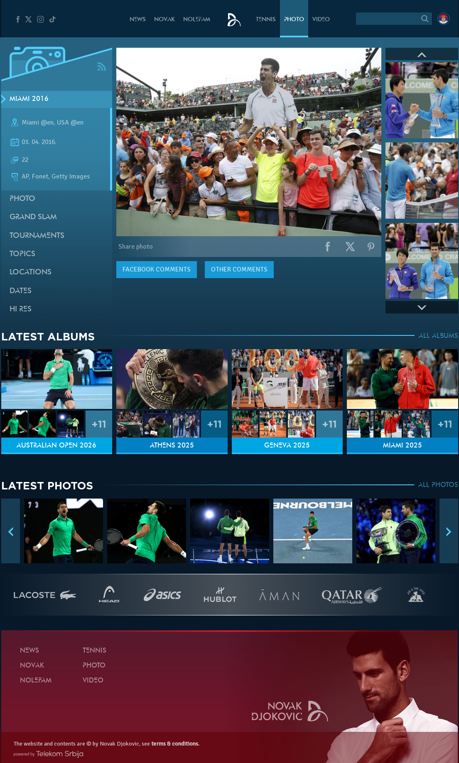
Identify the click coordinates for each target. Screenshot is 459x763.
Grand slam (33, 217)
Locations (31, 272)
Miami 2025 (402, 446)
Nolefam (196, 20)
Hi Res (21, 309)
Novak (164, 20)
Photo (294, 20)
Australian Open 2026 (56, 446)
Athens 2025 (172, 446)
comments (157, 269)
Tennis (266, 20)
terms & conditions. (175, 743)
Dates (21, 291)
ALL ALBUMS (438, 336)
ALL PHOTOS (438, 485)
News (138, 20)
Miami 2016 (29, 99)
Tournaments (37, 236)
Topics (22, 254)
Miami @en (38, 122)
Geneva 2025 (287, 446)
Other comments (239, 269)
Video (321, 20)
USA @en (70, 122)
